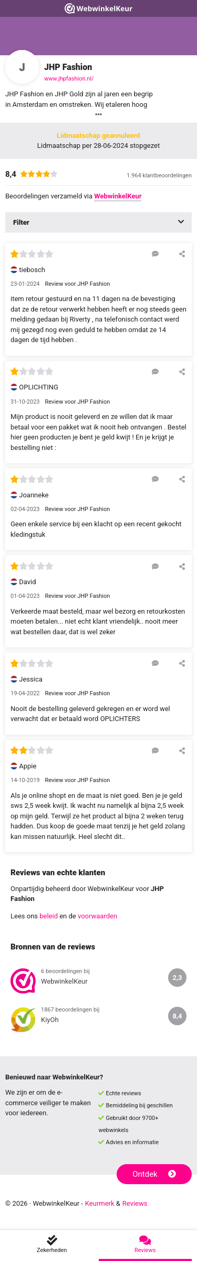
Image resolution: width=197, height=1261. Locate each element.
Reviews (135, 1203)
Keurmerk (100, 1203)
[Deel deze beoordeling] (182, 254)
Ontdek (154, 1174)
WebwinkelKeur (117, 196)
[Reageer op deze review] (155, 254)
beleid (48, 916)
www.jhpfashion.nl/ (69, 78)
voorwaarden (97, 916)
